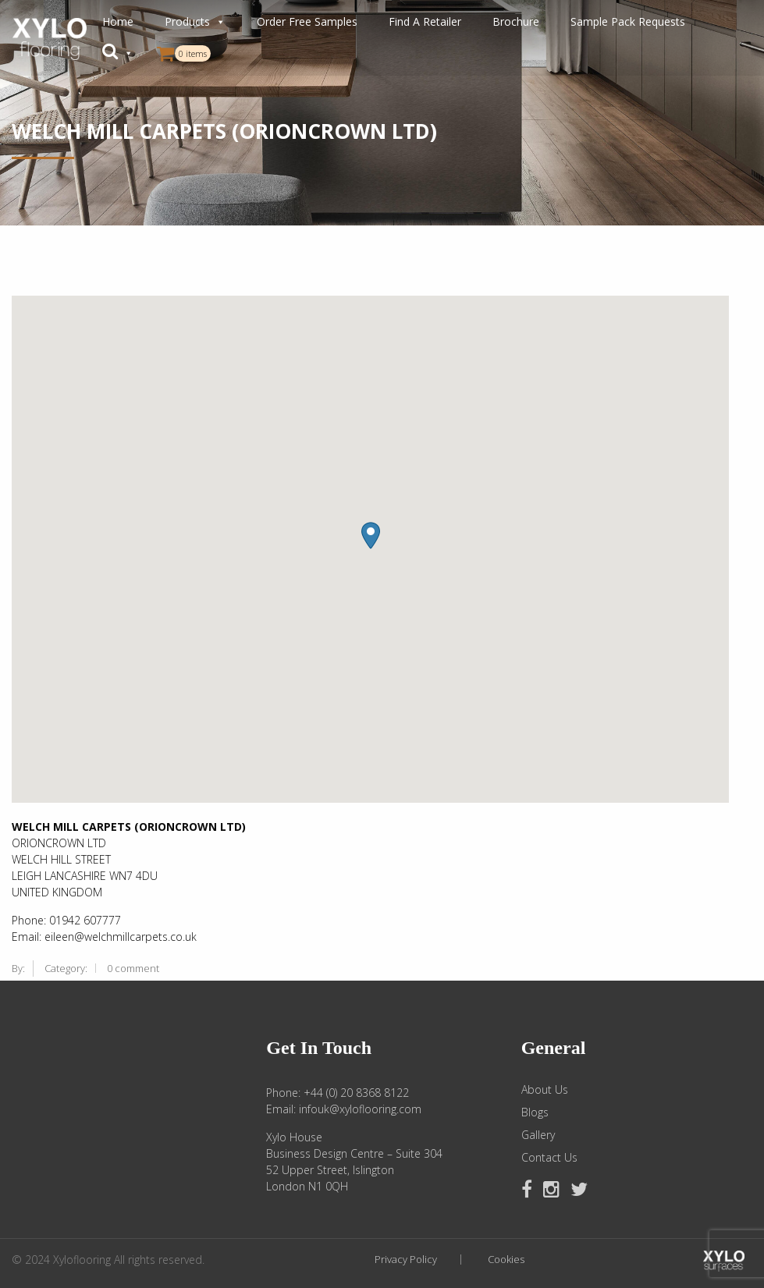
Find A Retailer (425, 21)
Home (117, 21)
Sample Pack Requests (627, 21)
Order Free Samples (307, 21)
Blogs (535, 1112)
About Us (544, 1089)
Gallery (538, 1135)
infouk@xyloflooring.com (360, 1109)
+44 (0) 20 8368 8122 (356, 1092)
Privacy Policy (406, 1259)
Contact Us (549, 1157)
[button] (118, 53)
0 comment (133, 968)
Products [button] (195, 21)
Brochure (515, 21)
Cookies (506, 1259)
